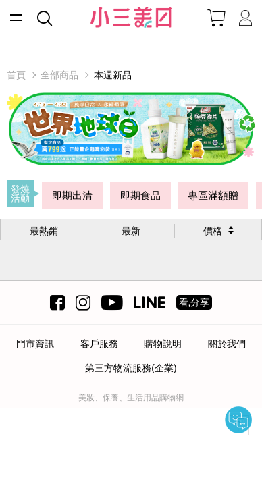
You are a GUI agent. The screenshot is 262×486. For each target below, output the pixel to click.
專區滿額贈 (213, 195)
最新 (131, 230)
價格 (212, 230)
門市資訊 (35, 343)
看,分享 (194, 302)
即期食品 (140, 195)
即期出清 (72, 195)
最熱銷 (44, 230)
